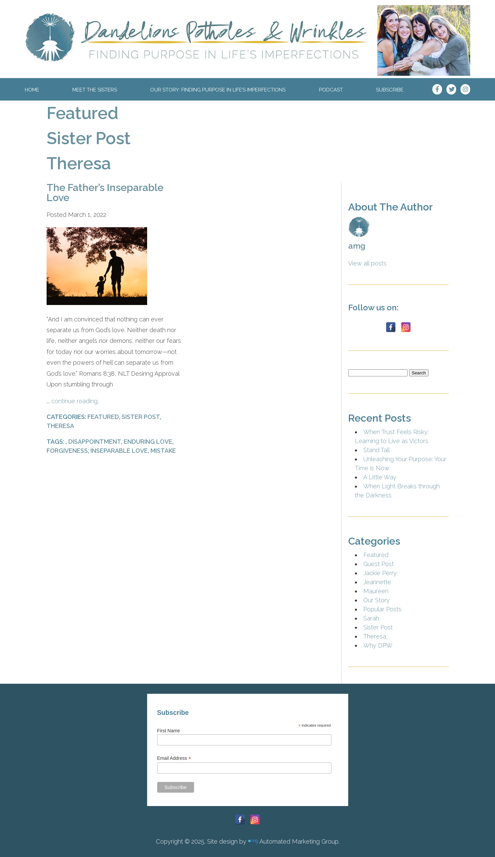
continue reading (74, 401)
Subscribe (390, 90)
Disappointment (94, 441)
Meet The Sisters (94, 90)
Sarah (371, 618)
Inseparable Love (119, 450)
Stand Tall (376, 449)
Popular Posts (382, 609)
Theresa (79, 163)
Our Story (376, 600)
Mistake (163, 450)
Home (32, 90)
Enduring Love (148, 441)
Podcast (331, 90)
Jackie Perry (380, 572)
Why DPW (377, 645)
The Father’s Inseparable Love (105, 192)
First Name (168, 730)
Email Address (174, 758)
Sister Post (89, 138)
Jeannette (377, 582)
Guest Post (378, 563)
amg (356, 246)
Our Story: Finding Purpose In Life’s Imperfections (218, 90)
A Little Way (379, 477)
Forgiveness (67, 450)
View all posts (367, 263)
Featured (82, 113)
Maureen (375, 591)
